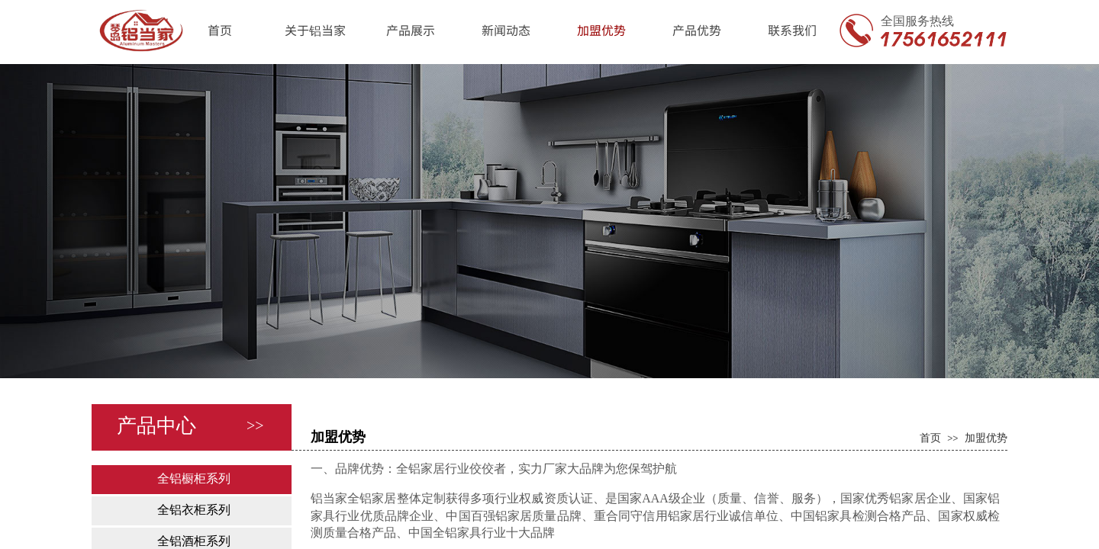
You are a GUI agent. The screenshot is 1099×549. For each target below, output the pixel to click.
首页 (220, 30)
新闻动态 (506, 30)
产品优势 (696, 30)
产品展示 (410, 30)
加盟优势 (601, 30)
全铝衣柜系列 (193, 509)
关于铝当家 (315, 30)
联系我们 (792, 30)
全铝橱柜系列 (193, 478)
